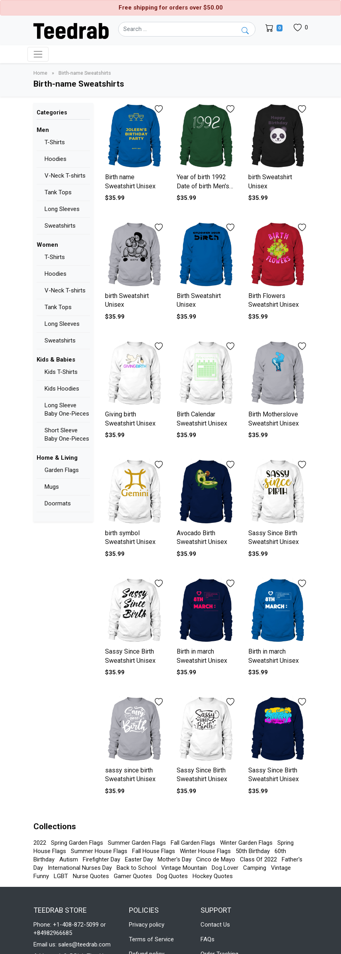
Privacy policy (146, 924)
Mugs (52, 486)
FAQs (207, 939)
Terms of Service (151, 939)
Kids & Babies (56, 359)
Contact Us (215, 924)
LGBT (61, 876)
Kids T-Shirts (61, 371)
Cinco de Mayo (215, 859)
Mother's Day (174, 859)
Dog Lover (225, 867)
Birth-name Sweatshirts (84, 73)
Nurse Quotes (91, 876)
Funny (41, 876)
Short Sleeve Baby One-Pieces (67, 434)
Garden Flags (62, 470)
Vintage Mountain (184, 867)
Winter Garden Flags (246, 842)
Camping (254, 867)
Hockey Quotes (213, 876)
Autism (68, 859)
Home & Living (57, 457)
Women (47, 244)
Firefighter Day (101, 859)
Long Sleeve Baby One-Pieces (67, 409)
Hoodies (55, 159)
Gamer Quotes (133, 876)
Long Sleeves (62, 209)
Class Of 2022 (258, 859)
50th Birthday (253, 851)
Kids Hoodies (62, 388)
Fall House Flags (153, 851)
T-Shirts (55, 142)
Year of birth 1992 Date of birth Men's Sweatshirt (203, 186)
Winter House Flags (205, 851)
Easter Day (139, 859)
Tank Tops (58, 192)
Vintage (281, 867)
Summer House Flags (99, 851)
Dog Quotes (172, 876)
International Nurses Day (80, 867)
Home (41, 73)
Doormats (58, 503)
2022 (39, 842)
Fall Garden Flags (193, 842)
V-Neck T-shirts (65, 175)
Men (43, 130)
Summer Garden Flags (137, 842)
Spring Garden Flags (77, 842)
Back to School (136, 867)
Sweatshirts (60, 225)
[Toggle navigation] (38, 54)
